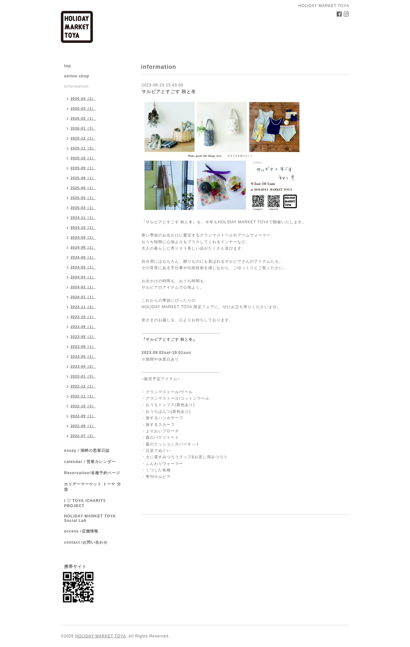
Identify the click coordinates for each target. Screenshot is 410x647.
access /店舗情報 (81, 531)
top (67, 66)
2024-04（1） (83, 277)
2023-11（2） (83, 307)
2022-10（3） (83, 406)
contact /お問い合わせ (86, 542)
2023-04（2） (83, 366)
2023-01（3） (83, 376)
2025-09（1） (83, 168)
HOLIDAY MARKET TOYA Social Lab (90, 518)
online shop (76, 76)
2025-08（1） (83, 178)
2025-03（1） (83, 208)
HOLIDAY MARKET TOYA (100, 636)
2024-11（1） (83, 218)
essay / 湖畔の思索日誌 (87, 450)
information (76, 86)
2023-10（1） (83, 317)
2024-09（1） (83, 237)
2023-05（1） (83, 356)
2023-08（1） (83, 337)
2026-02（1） (83, 118)
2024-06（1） (83, 257)
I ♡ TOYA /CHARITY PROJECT (85, 503)
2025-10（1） (83, 158)
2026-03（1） (83, 108)
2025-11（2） (83, 148)
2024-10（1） (83, 227)
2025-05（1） (83, 198)
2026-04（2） (83, 98)
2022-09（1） (83, 416)
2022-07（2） (83, 436)
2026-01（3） (83, 128)
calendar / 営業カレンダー (90, 461)
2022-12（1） (83, 386)
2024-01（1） (83, 297)
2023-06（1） (83, 346)
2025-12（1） (83, 138)
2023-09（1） (83, 327)
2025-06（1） (83, 188)
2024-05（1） (83, 267)
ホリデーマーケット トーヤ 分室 (92, 487)
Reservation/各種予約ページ (92, 473)
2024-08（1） (83, 247)
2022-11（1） (83, 396)
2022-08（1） (83, 426)
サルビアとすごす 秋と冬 (169, 91)
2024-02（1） (83, 287)
